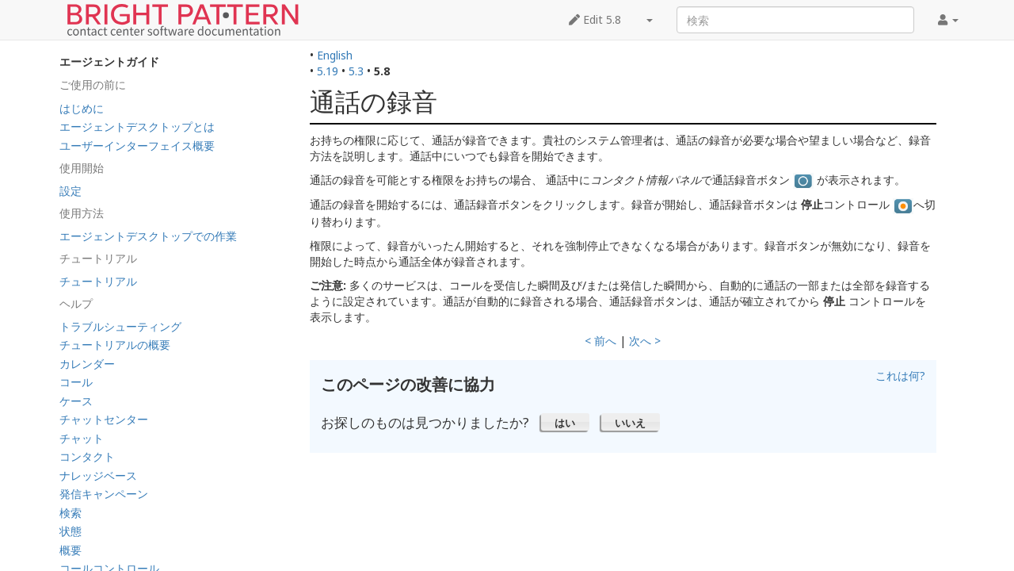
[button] (565, 422)
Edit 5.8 (595, 19)
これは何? (900, 375)
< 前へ (600, 340)
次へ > (645, 340)
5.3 (356, 71)
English (335, 55)
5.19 (327, 71)
